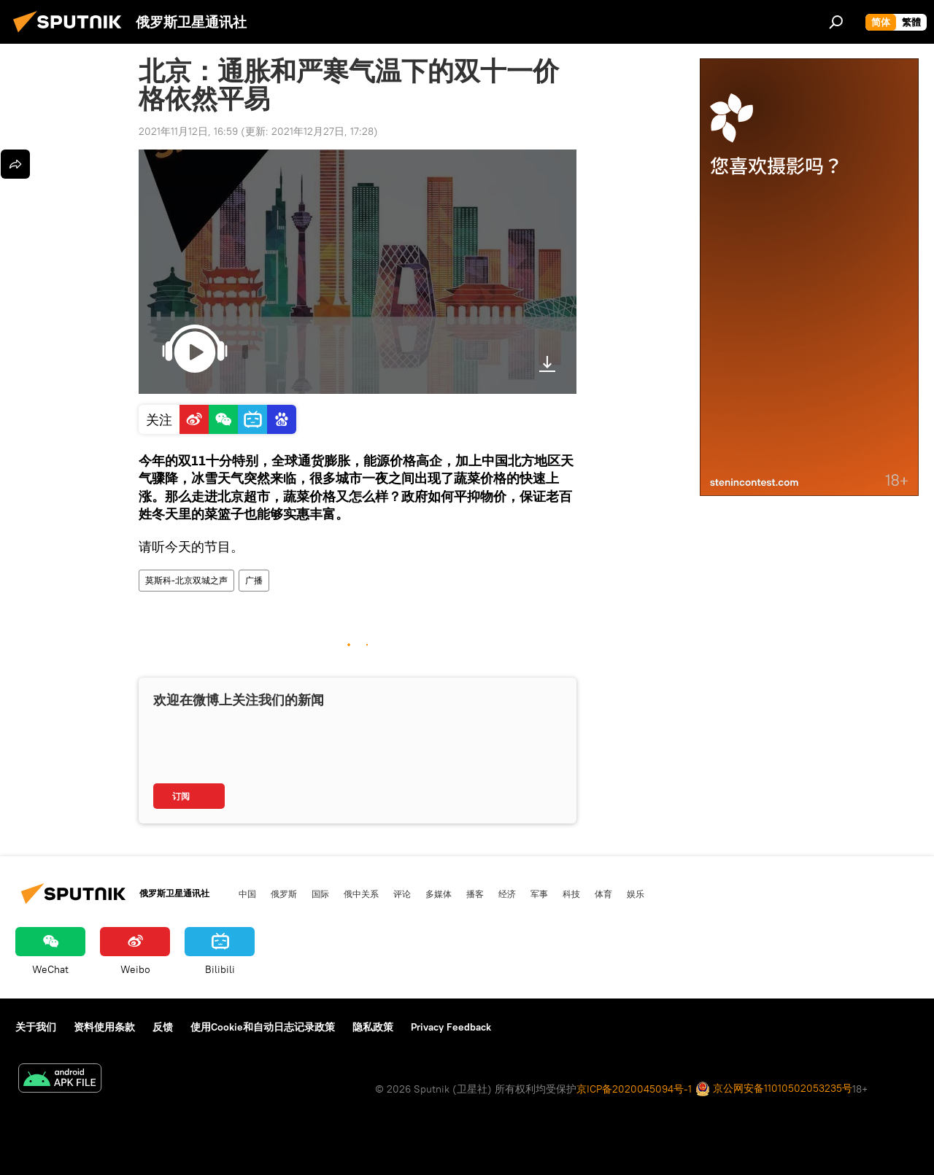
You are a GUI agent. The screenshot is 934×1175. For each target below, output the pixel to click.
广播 (254, 580)
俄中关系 (361, 893)
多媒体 (438, 893)
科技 (571, 893)
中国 (247, 893)
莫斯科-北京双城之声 (186, 580)
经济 (507, 893)
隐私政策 (372, 1027)
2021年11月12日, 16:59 (188, 131)
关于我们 (35, 1027)
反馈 (163, 1027)
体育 (603, 893)
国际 (320, 893)
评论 (402, 893)
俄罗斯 (284, 893)
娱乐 (635, 893)
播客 (475, 893)
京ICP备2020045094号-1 (634, 1088)
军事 (539, 893)
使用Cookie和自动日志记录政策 (262, 1027)
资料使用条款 (104, 1027)
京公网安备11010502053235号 (773, 1089)
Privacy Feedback (451, 1027)
